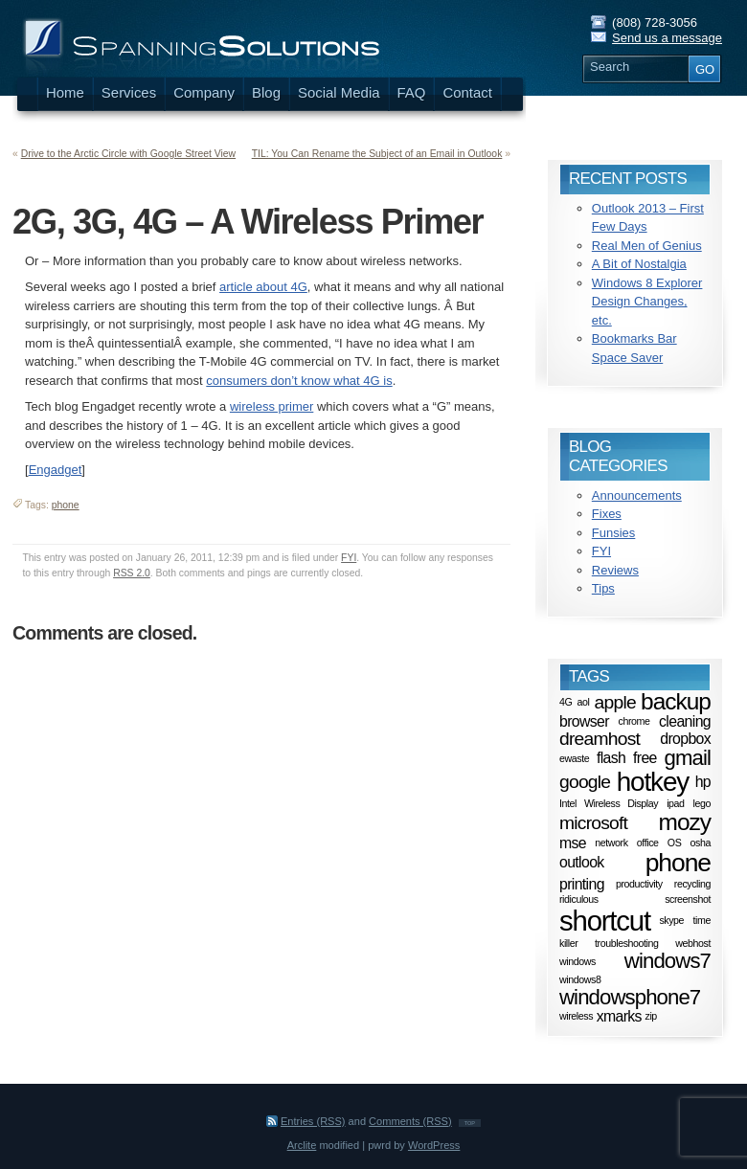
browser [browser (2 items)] (584, 721)
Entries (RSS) (313, 1121)
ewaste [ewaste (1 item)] (574, 758)
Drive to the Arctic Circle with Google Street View (128, 153)
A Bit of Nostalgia (639, 264)
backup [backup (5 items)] (676, 701)
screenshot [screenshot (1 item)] (688, 899)
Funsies (614, 533)
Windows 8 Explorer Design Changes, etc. (647, 301)
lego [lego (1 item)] (702, 803)
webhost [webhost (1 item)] (693, 943)
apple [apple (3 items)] (615, 701)
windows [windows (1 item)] (577, 961)
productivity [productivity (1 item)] (639, 883)
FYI (348, 557)
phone (65, 505)
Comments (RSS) (410, 1121)
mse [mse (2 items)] (572, 842)
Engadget (55, 469)
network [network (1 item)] (611, 842)
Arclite (302, 1145)
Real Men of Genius (647, 245)
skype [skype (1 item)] (671, 921)
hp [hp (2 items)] (703, 782)
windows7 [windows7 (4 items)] (667, 961)
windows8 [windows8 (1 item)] (579, 979)
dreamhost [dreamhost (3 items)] (599, 739)
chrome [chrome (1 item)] (633, 721)
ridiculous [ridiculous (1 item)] (579, 899)
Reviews (615, 570)
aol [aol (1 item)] (583, 702)
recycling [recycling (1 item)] (692, 883)
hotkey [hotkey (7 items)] (653, 782)
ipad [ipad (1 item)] (675, 803)
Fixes (607, 513)
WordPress (434, 1145)
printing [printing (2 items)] (581, 883)
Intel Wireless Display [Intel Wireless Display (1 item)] (608, 803)
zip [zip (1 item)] (651, 1017)
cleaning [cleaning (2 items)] (685, 721)
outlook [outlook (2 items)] (581, 862)
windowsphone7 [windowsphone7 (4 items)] (629, 997)
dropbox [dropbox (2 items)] (685, 738)
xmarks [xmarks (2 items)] (619, 1016)
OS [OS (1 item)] (675, 842)
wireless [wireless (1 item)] (576, 1017)
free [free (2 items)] (645, 758)
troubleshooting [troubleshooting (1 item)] (626, 943)
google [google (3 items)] (584, 782)
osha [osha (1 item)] (700, 842)
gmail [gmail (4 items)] (688, 758)
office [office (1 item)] (648, 842)
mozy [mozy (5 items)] (685, 822)
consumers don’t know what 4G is (299, 380)
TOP (469, 1123)
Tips (603, 588)
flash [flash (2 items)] (611, 758)
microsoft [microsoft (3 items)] (593, 823)
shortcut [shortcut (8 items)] (604, 920)
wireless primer (271, 406)
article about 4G (263, 287)
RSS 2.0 (131, 573)
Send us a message (667, 38)
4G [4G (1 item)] (565, 702)
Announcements (637, 495)
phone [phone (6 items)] (678, 862)
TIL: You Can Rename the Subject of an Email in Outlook (377, 153)
